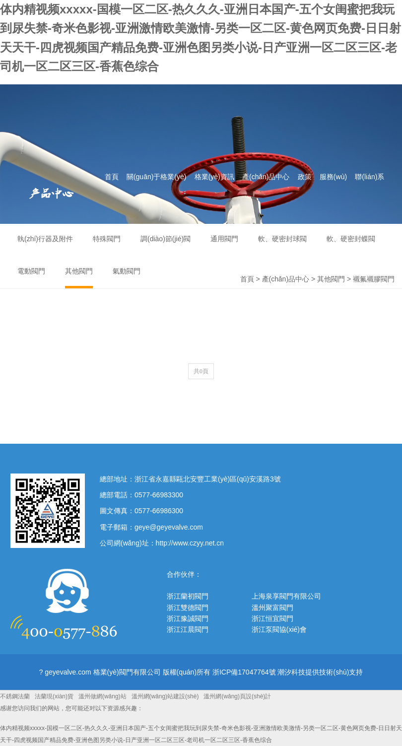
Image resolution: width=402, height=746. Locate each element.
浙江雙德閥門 (187, 607)
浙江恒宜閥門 (272, 618)
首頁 (112, 177)
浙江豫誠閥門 (187, 618)
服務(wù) (333, 177)
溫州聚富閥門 (272, 607)
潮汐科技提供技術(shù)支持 (320, 672)
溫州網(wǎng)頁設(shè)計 (237, 696)
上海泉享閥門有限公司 (286, 596)
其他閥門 (331, 279)
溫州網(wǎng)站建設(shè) (165, 696)
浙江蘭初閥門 (187, 596)
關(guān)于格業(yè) (157, 177)
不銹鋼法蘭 (15, 696)
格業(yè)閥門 (106, 138)
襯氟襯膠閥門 (374, 279)
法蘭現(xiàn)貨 (54, 696)
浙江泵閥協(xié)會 (279, 629)
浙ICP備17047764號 (244, 672)
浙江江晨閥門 (187, 629)
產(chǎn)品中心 (266, 177)
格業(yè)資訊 (214, 177)
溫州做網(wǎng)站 (102, 696)
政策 (305, 177)
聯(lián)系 (369, 177)
